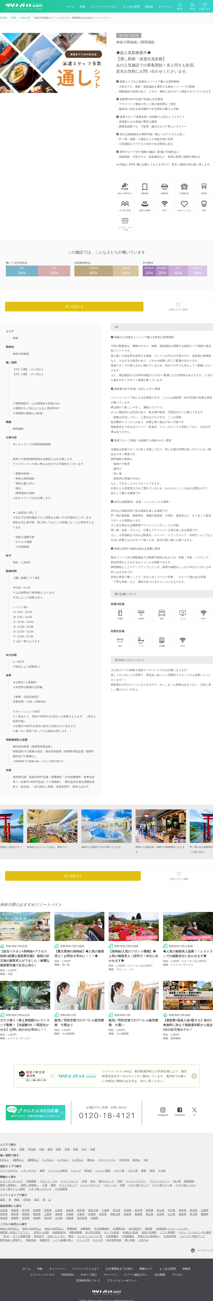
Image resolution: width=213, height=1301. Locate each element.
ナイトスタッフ (68, 1185)
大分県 (59, 1218)
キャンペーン (57, 1268)
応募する (74, 306)
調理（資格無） (30, 1185)
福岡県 (15, 1218)
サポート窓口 (89, 1274)
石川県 (171, 1210)
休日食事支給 (113, 1240)
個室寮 (148, 1228)
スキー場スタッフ (138, 1185)
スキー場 (119, 1170)
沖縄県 (94, 1218)
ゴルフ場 (133, 1170)
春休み (136, 1159)
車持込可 (39, 1236)
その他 (162, 1170)
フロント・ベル (48, 1181)
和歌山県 (115, 1214)
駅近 (71, 1236)
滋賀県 (59, 1214)
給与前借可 (135, 1228)
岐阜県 (15, 1214)
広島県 (160, 1214)
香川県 (193, 1214)
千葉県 (105, 1210)
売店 (92, 1181)
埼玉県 (116, 1210)
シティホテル (28, 1170)
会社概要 (160, 1274)
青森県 (15, 1210)
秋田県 (48, 1210)
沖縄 (92, 1149)
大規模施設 (112, 1236)
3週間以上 (33, 1159)
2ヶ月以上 (63, 1159)
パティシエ (110, 1185)
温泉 (2, 1199)
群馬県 (149, 1210)
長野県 (4, 1214)
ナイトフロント (69, 1181)
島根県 (138, 1214)
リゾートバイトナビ (42, 1274)
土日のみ (143, 1240)
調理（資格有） (9, 1185)
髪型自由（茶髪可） (11, 1240)
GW (146, 1159)
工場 (44, 1185)
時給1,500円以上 (31, 1228)
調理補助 (189, 1181)
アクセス (177, 1274)
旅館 (42, 1170)
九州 (84, 1149)
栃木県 (138, 1210)
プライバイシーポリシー (122, 1280)
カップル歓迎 (111, 1232)
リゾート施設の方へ (136, 1274)
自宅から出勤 (41, 1232)
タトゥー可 (83, 1240)
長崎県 (37, 1218)
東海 (49, 1149)
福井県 (182, 1210)
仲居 (84, 1181)
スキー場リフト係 (162, 1185)
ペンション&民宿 (58, 1170)
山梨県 (204, 1210)
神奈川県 (93, 1210)
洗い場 (177, 1181)
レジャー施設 (103, 1170)
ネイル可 (98, 1240)
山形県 (59, 1210)
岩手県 (26, 1210)
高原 (36, 1199)
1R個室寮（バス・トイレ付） (172, 1228)
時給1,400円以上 (9, 1228)
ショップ (76, 1170)
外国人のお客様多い (149, 1236)
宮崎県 (70, 1218)
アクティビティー (159, 1181)
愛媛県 (204, 1214)
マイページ (165, 6)
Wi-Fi (6, 1236)
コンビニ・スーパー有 (89, 1236)
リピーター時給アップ (192, 1236)
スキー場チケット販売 (12, 1189)
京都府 (70, 1214)
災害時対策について (88, 1280)
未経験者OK (59, 1232)
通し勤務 (130, 1240)
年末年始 (124, 1159)
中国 (67, 1149)
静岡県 (26, 1214)
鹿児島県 (82, 1218)
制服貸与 (45, 1240)
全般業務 (31, 1181)
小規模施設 (128, 1236)
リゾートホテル (9, 1170)
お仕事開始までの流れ (119, 1268)
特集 (82, 6)
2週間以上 (18, 1159)
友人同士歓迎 (92, 1232)
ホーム (70, 6)
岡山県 (149, 1214)
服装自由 (31, 1240)
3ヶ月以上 (78, 1159)
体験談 (149, 6)
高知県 (4, 1218)
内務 (122, 1185)
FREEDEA (67, 1274)
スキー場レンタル (186, 1185)
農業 (143, 1170)
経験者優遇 (75, 1232)
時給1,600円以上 (54, 1228)
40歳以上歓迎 (130, 1232)
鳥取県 (127, 1214)
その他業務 (61, 1189)
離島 (17, 1199)
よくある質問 (131, 6)
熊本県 (48, 1218)
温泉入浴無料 (149, 1232)
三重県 (48, 1214)
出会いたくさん (56, 1236)
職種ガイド (146, 1268)
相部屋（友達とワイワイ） (15, 1232)
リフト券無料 (167, 1232)
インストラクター (136, 1181)
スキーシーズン (107, 1159)
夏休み (91, 1159)
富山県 (160, 1210)
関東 (22, 1149)
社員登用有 (170, 1236)
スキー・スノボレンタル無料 (195, 1232)
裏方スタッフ (106, 1181)
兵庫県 (92, 1214)
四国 (75, 1149)
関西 (58, 1149)
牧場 (152, 1170)
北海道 (4, 1149)
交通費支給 (119, 1228)
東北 (13, 1149)
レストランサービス (11, 1181)
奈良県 (103, 1214)
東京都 (81, 1210)
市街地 (27, 1199)
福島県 (70, 1210)
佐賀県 (26, 1218)
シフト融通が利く (63, 1240)
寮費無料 (72, 1228)
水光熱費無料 (101, 1228)
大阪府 (81, 1214)
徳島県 (182, 1214)
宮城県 (37, 1210)
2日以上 (4, 1159)
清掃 (119, 1181)
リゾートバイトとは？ (104, 6)
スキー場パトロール (40, 1189)
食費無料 (86, 1228)
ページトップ (205, 1250)
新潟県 (193, 1210)
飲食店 (88, 1170)
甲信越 (32, 1149)
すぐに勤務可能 (21, 1236)
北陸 (41, 1149)
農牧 (53, 1185)
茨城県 (127, 1210)
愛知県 (37, 1214)
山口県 (171, 1214)
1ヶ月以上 (48, 1159)
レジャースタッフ (90, 1185)
